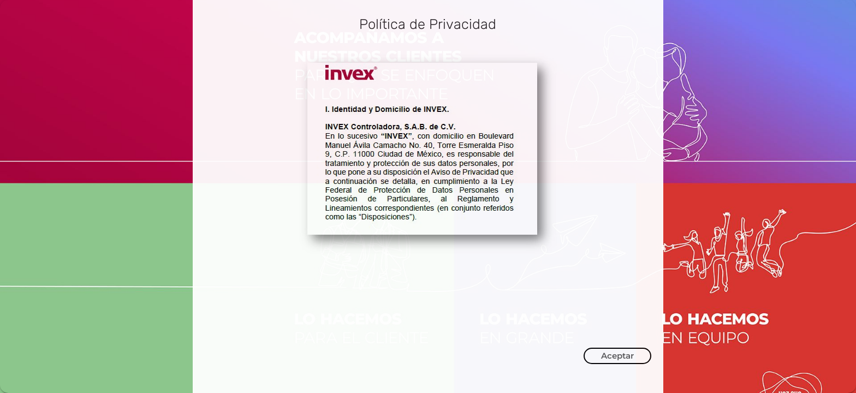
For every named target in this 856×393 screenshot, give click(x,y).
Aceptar (617, 355)
